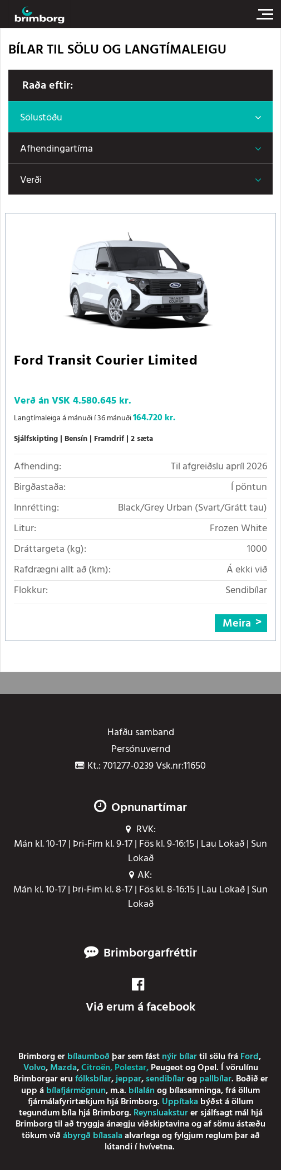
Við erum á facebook (140, 997)
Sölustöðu (41, 118)
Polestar (130, 1068)
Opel (207, 1068)
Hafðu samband (140, 733)
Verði (31, 180)
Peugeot (167, 1068)
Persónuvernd (140, 749)
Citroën (95, 1068)
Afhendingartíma (56, 149)
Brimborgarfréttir (150, 954)
